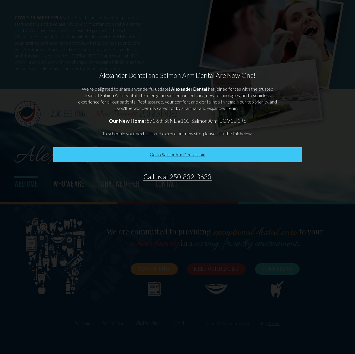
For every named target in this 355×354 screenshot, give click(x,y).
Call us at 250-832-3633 (177, 177)
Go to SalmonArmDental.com (177, 154)
